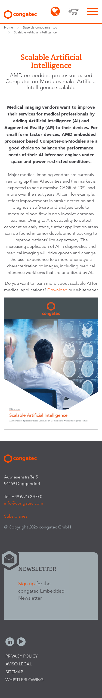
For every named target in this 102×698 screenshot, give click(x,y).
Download (58, 289)
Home (8, 27)
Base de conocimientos (40, 27)
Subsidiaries (15, 516)
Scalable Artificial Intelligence (35, 32)
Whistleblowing (24, 679)
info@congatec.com (23, 503)
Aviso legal (18, 663)
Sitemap (14, 671)
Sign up (26, 583)
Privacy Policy (21, 656)
